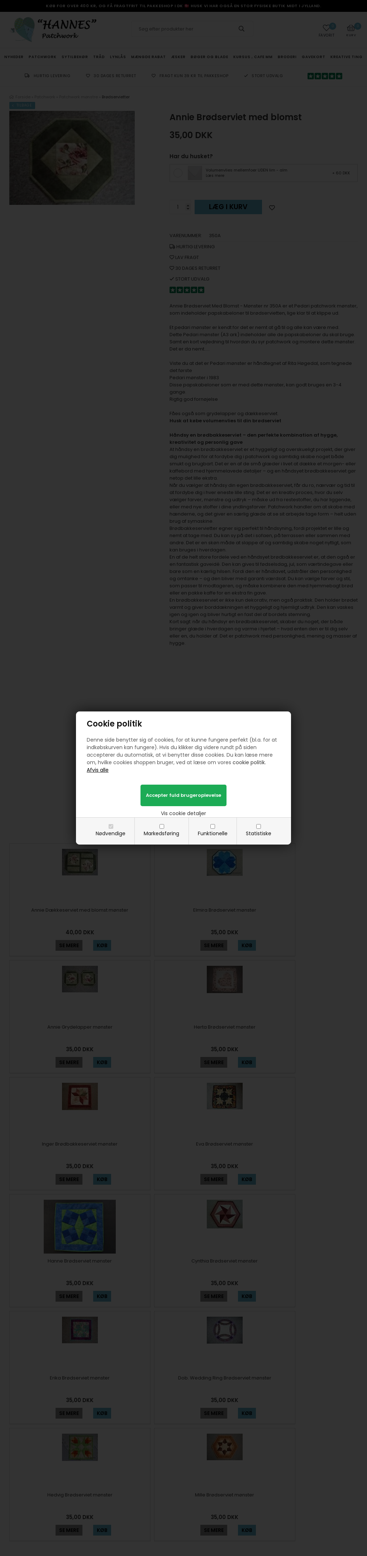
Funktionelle (213, 833)
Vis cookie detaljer (183, 813)
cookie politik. (249, 762)
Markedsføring (161, 833)
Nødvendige (110, 833)
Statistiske (258, 833)
